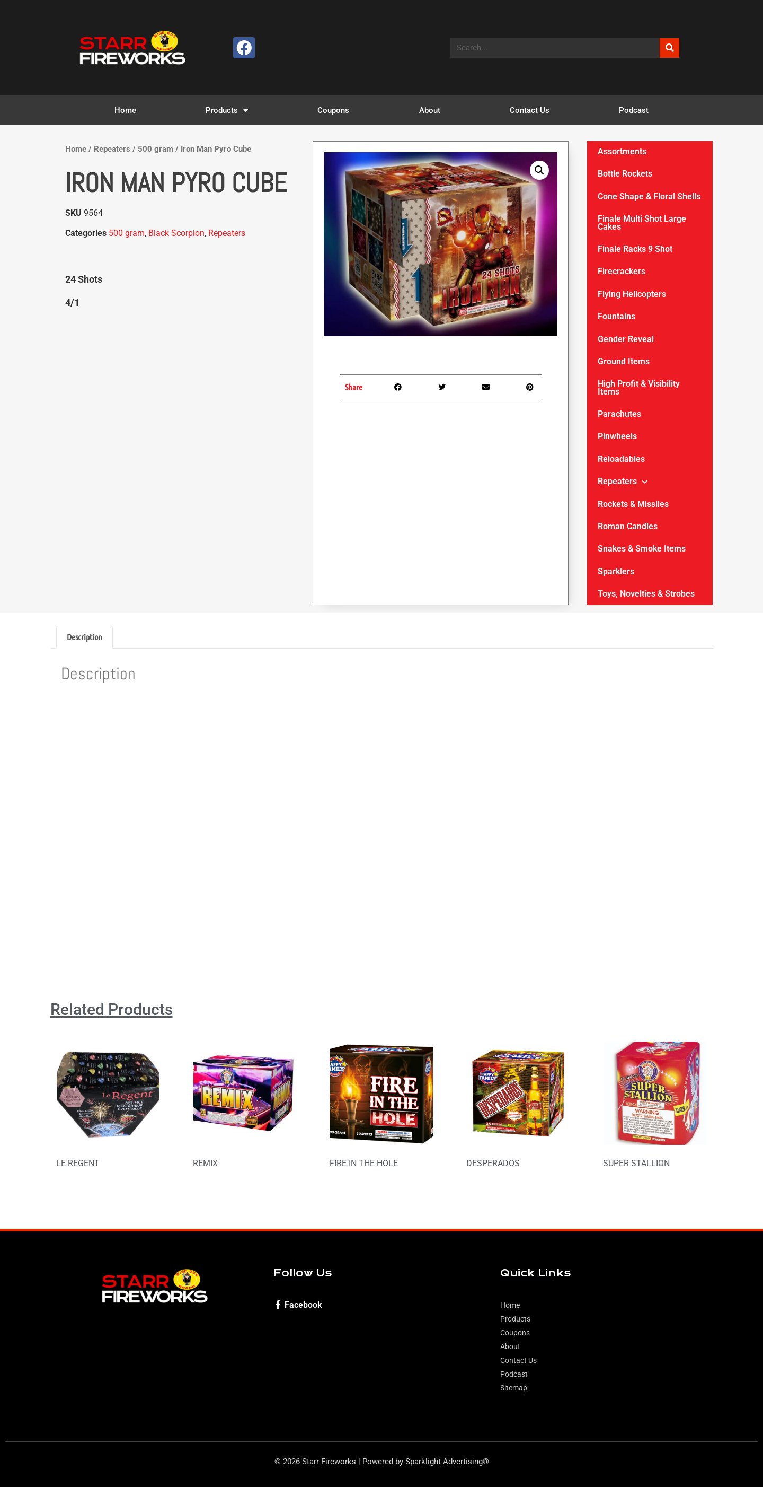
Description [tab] (84, 637)
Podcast (634, 110)
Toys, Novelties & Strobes (646, 594)
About (429, 110)
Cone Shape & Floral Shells (649, 196)
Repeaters (112, 149)
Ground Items (624, 361)
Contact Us (529, 110)
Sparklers (616, 571)
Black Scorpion (176, 233)
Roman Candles (628, 526)
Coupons (333, 110)
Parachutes (619, 414)
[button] (539, 170)
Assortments (622, 151)
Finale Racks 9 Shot (635, 249)
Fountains (616, 316)
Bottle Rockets (625, 174)
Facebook (303, 1305)
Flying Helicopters (632, 294)
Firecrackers (621, 271)
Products (227, 110)
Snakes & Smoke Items (642, 549)
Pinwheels (617, 436)
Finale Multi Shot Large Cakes (642, 222)
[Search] (669, 48)
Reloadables (621, 459)
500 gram (155, 149)
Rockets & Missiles (633, 504)
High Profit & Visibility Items (639, 387)
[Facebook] (277, 1304)
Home (125, 110)
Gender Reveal (626, 339)
